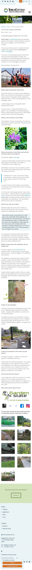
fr (29, 1)
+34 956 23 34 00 (7, 547)
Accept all (12, 562)
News (8, 26)
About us (5, 526)
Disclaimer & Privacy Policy (8, 554)
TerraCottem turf (18, 249)
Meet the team (7, 528)
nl (23, 1)
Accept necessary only (12, 566)
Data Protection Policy (7, 558)
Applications (6, 512)
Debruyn (26, 195)
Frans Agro (16, 157)
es (26, 1)
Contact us (16, 495)
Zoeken (29, 4)
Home (4, 26)
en (20, 1)
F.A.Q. (4, 517)
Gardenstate (13, 39)
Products (5, 509)
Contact (3, 523)
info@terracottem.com (8, 545)
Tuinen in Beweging (6, 51)
